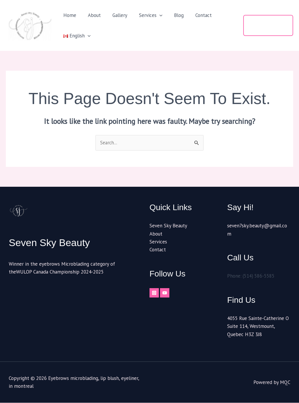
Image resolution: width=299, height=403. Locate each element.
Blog (171, 15)
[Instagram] (154, 293)
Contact (194, 15)
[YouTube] (167, 293)
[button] (153, 15)
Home (68, 15)
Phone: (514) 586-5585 (251, 276)
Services (144, 15)
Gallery (115, 15)
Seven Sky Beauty (168, 226)
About (91, 15)
